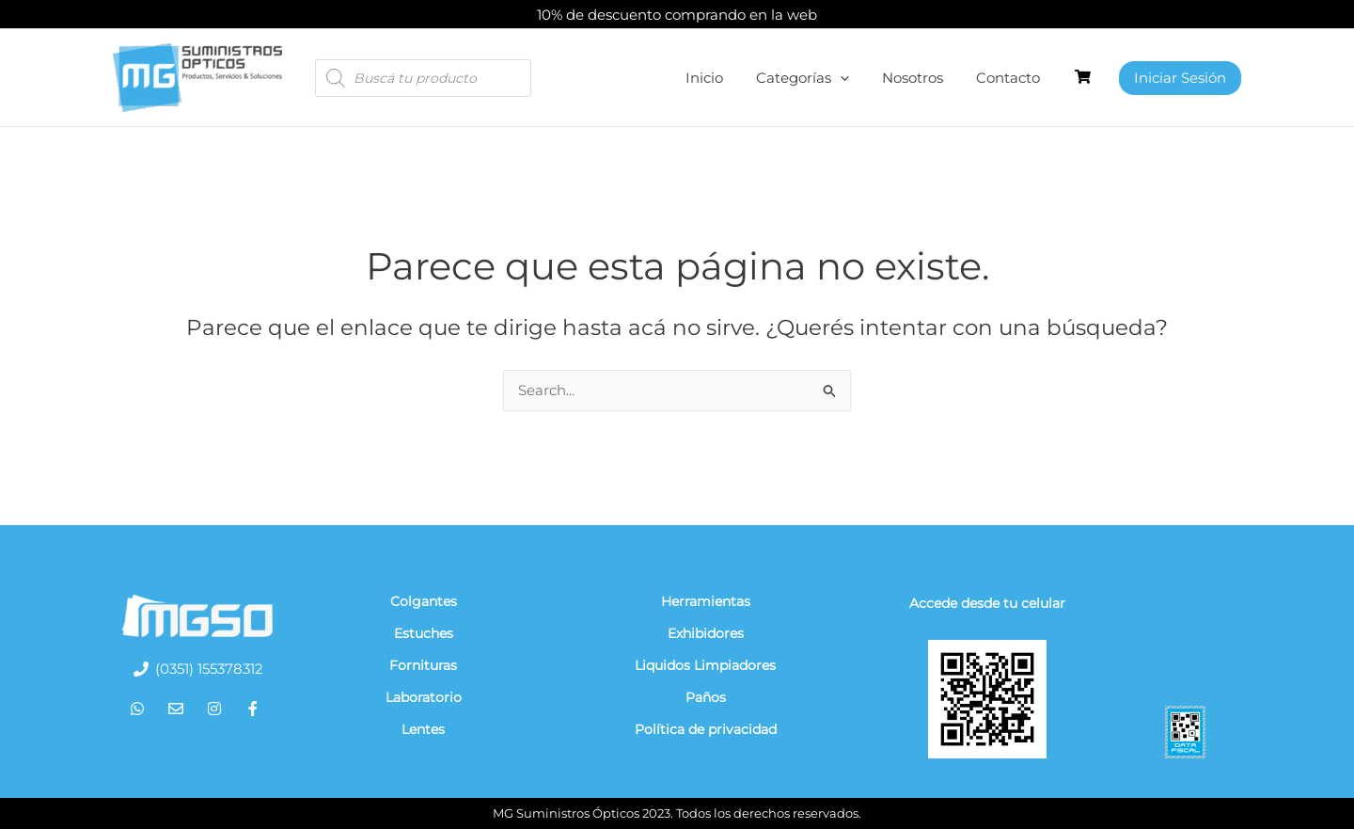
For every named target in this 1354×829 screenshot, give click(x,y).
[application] (851, 78)
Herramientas (705, 601)
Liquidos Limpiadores (705, 665)
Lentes (423, 729)
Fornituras (423, 665)
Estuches (423, 633)
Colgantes (423, 601)
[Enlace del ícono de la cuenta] (1180, 78)
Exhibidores (706, 633)
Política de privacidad (706, 729)
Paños (705, 697)
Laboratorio (424, 697)
